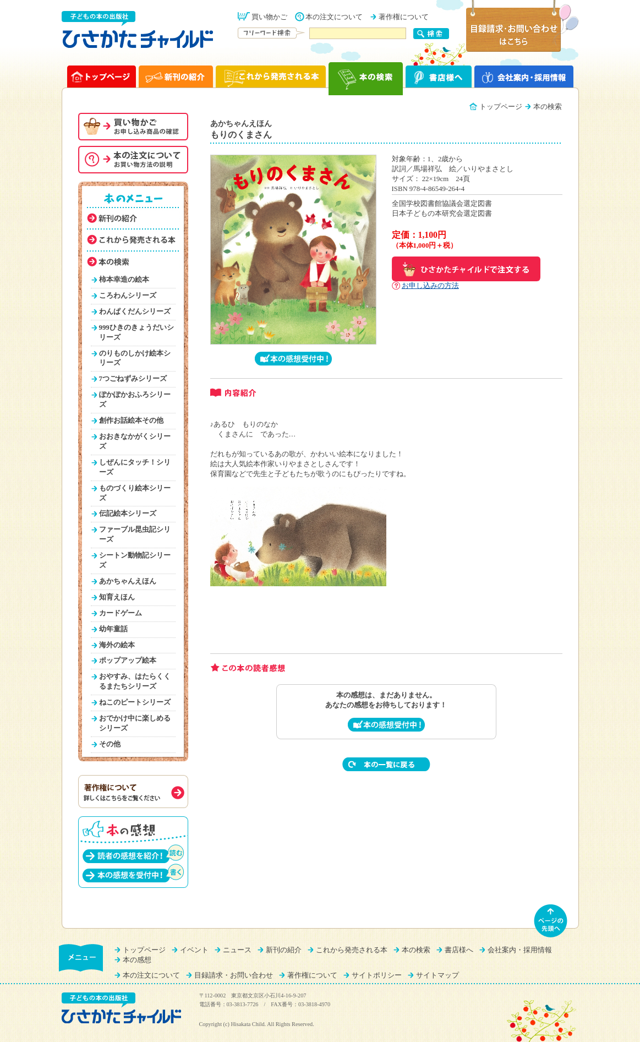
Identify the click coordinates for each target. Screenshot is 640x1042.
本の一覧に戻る (386, 764)
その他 (110, 744)
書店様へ (459, 950)
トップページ (500, 107)
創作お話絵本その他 (131, 420)
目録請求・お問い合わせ (233, 975)
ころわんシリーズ (127, 295)
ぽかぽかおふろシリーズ (135, 399)
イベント (194, 950)
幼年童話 (113, 629)
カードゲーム (120, 613)
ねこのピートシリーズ (135, 702)
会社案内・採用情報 (520, 950)
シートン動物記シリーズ (135, 560)
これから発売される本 (351, 950)
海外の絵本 (117, 645)
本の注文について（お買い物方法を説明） (133, 159)
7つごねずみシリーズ (133, 379)
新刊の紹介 (284, 950)
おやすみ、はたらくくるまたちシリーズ (135, 681)
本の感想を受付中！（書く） (133, 872)
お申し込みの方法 (430, 286)
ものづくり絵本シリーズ (135, 493)
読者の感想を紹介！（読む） (133, 853)
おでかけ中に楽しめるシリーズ (135, 723)
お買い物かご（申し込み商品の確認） (133, 126)
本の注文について (334, 17)
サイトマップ (437, 975)
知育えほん (117, 597)
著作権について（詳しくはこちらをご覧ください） (133, 791)
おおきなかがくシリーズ (135, 441)
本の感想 (137, 960)
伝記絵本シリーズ (127, 513)
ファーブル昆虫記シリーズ (135, 534)
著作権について (404, 17)
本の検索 (416, 950)
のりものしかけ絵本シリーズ (135, 358)
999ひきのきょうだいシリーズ (136, 332)
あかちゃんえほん (127, 581)
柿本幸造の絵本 (124, 279)
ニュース (237, 950)
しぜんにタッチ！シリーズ (135, 467)
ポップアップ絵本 (127, 660)
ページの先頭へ (551, 920)
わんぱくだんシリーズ (135, 311)
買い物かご (269, 17)
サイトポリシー (377, 975)
